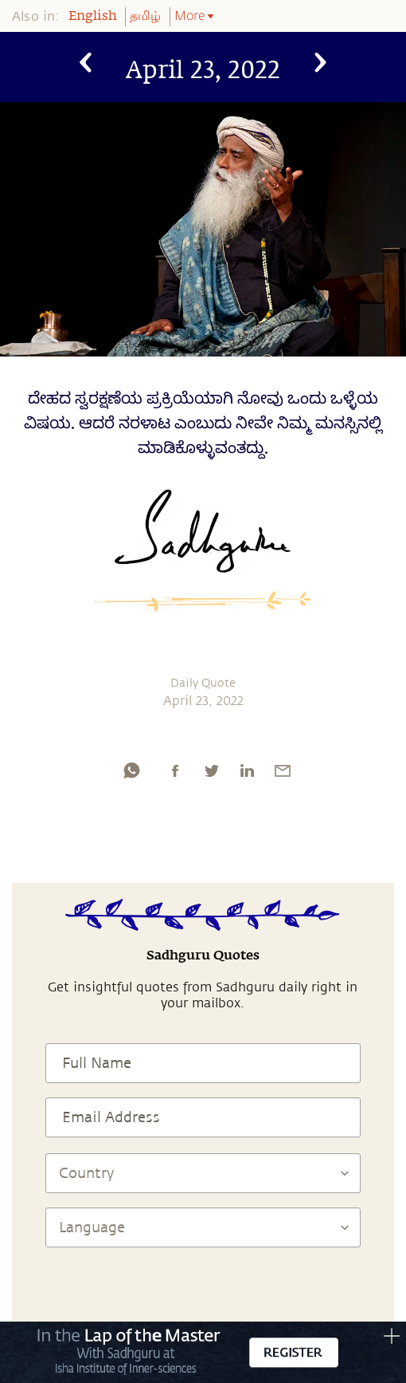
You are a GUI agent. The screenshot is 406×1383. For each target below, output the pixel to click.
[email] (282, 770)
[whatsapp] (131, 770)
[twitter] (211, 770)
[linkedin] (247, 770)
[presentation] (203, 1294)
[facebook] (175, 770)
